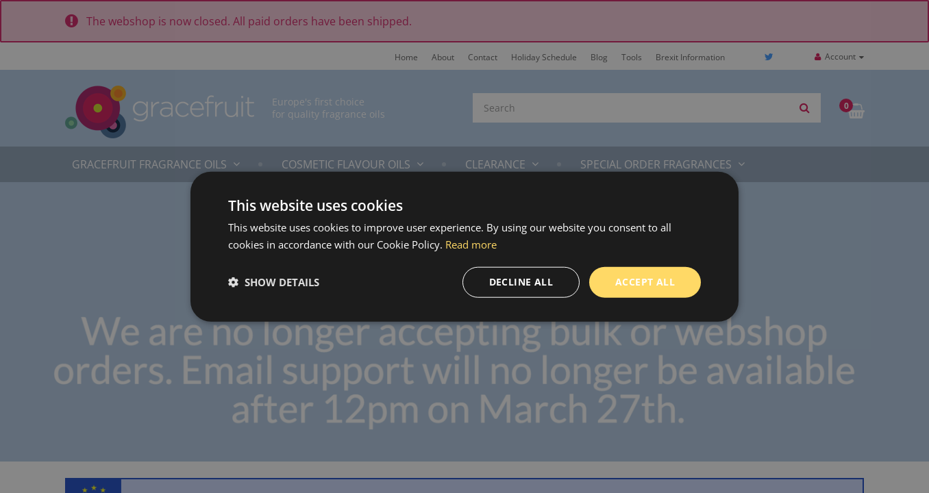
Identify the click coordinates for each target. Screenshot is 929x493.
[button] (273, 282)
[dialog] (464, 246)
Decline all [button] (521, 281)
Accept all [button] (645, 281)
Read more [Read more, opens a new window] (471, 244)
